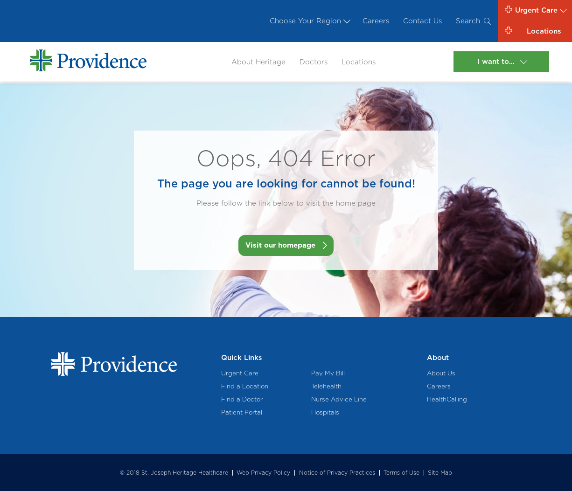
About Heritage (258, 62)
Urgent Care (239, 373)
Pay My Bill (328, 373)
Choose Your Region (309, 21)
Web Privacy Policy (263, 472)
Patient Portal (241, 412)
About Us (441, 373)
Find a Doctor (242, 399)
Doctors (314, 62)
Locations (359, 62)
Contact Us (422, 21)
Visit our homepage (280, 245)
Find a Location (244, 386)
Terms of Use (401, 472)
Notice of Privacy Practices (337, 472)
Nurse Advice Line (339, 399)
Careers (376, 21)
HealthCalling (447, 399)
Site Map (440, 472)
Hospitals (325, 412)
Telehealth (326, 386)
